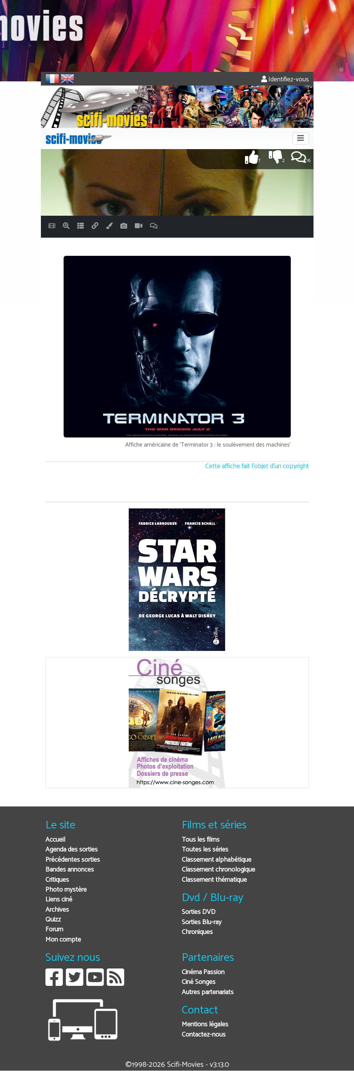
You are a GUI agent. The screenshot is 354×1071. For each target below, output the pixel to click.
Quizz (53, 919)
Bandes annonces (69, 869)
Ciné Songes (198, 982)
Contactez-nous (204, 1034)
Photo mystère (66, 889)
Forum (54, 929)
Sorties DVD (198, 912)
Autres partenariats (208, 992)
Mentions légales (205, 1024)
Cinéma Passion (203, 972)
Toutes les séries (205, 849)
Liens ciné (58, 899)
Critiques (57, 880)
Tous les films (201, 839)
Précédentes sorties (72, 860)
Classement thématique (214, 880)
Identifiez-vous (285, 79)
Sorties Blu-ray (201, 922)
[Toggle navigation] (300, 138)
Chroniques (197, 932)
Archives (57, 909)
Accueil (55, 839)
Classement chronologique (218, 869)
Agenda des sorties (71, 849)
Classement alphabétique (216, 860)
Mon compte (63, 939)
